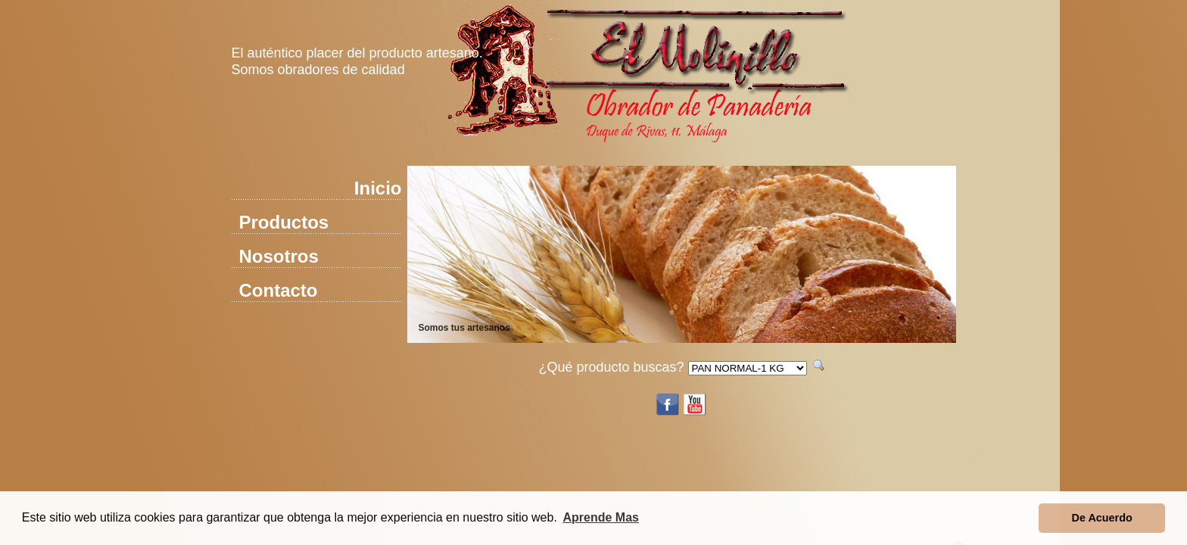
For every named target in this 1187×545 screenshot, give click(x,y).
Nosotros (279, 256)
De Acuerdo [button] (1102, 518)
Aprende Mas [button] (601, 517)
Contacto (278, 290)
